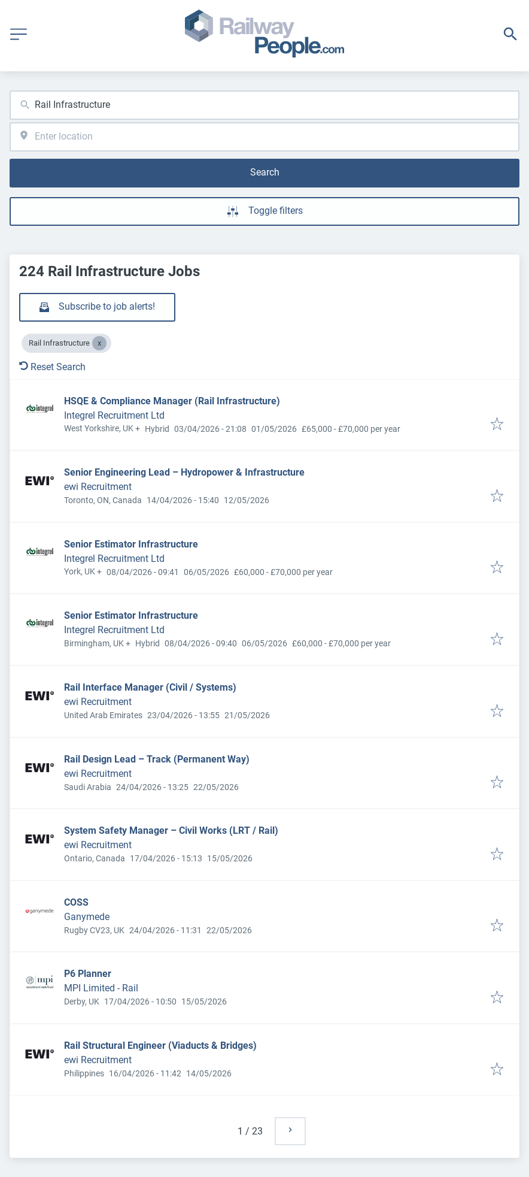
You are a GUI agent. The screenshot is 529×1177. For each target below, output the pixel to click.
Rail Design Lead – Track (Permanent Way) (157, 759)
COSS (76, 902)
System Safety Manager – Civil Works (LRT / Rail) (171, 830)
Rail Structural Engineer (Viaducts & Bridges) (160, 1045)
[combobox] (264, 105)
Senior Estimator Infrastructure (131, 544)
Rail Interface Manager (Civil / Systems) (150, 687)
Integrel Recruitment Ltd (114, 415)
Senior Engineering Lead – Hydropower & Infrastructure (184, 472)
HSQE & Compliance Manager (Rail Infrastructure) (172, 401)
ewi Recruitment (98, 486)
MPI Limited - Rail (101, 988)
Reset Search (52, 367)
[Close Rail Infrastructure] (99, 343)
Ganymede (87, 916)
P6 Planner (87, 973)
